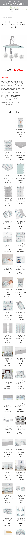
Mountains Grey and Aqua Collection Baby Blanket (20, 245)
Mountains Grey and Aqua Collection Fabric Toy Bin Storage (8, 519)
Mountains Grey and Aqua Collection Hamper (20, 291)
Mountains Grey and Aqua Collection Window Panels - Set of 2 (20, 337)
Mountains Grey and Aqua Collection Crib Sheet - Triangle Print (7, 199)
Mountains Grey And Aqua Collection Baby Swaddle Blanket (7, 291)
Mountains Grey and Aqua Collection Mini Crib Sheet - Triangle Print (20, 154)
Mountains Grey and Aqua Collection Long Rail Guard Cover (20, 428)
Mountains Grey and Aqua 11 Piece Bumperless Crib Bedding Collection (8, 474)
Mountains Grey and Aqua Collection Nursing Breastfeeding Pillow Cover (8, 222)
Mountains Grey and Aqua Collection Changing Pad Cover (20, 314)
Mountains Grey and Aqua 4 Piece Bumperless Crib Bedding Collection (20, 474)
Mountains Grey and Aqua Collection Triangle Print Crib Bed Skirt (8, 451)
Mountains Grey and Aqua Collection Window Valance (20, 405)
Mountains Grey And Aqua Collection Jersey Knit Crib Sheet (8, 154)
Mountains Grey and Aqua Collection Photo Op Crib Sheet (20, 131)
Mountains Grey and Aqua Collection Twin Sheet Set (20, 382)
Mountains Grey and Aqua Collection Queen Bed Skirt (20, 359)
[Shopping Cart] (26, 9)
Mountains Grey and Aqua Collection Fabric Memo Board (8, 314)
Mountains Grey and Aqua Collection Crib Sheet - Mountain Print (20, 199)
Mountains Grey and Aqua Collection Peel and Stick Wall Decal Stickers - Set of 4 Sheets (8, 245)
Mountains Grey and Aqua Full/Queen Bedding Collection (8, 359)
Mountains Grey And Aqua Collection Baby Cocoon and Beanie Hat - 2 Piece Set (7, 268)
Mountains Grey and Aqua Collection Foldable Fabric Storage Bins (20, 496)
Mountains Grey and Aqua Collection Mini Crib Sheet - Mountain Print (8, 177)
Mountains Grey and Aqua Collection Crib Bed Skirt (20, 451)
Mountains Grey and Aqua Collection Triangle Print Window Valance (8, 405)
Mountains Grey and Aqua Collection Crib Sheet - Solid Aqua (20, 177)
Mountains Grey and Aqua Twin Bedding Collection (8, 382)
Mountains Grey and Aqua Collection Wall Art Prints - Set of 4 (20, 519)
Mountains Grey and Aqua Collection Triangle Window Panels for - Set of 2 (8, 337)
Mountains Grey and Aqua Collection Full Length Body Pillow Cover (20, 222)
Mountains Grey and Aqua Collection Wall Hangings (8, 428)
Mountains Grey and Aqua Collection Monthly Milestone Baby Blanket (20, 268)
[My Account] (23, 9)
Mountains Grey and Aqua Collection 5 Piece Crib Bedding (8, 496)
